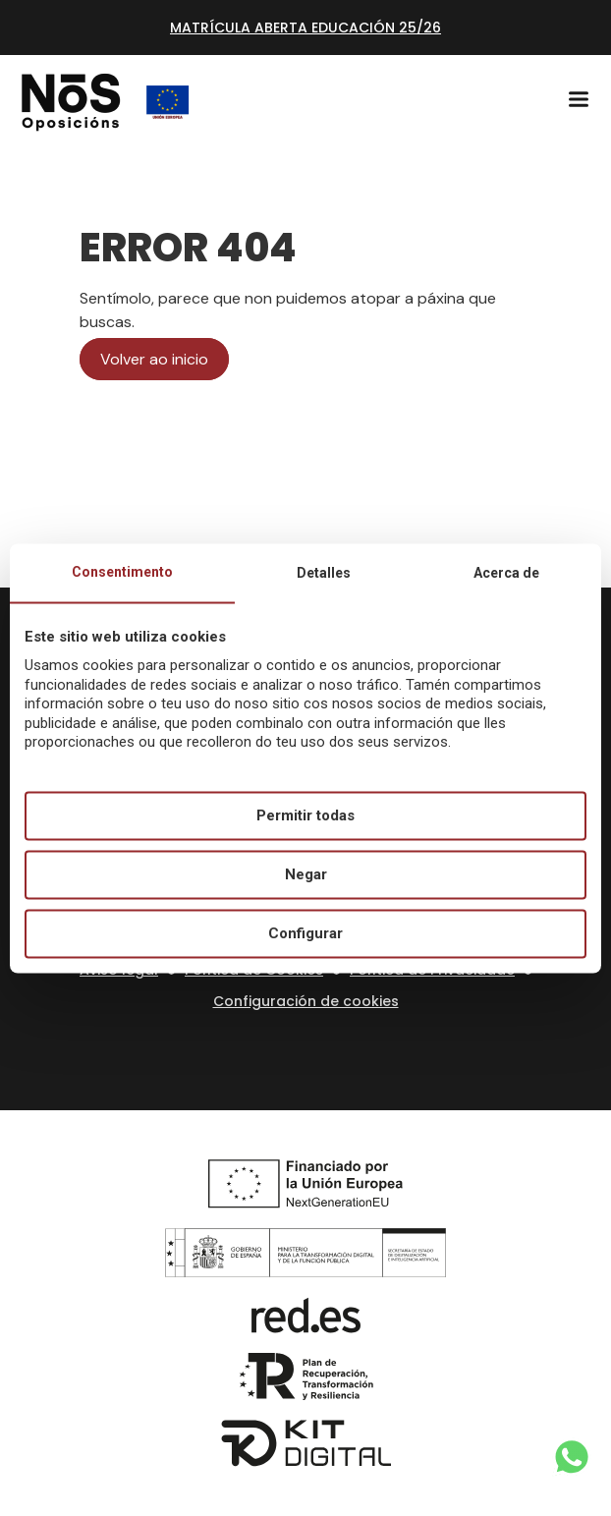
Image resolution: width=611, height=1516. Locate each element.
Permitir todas (305, 815)
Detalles (324, 573)
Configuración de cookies (306, 1001)
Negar (306, 874)
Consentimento (122, 572)
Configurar (305, 933)
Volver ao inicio (154, 359)
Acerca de (506, 573)
